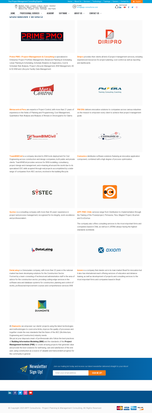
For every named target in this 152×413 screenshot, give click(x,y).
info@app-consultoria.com (87, 7)
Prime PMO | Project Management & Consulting (32, 56)
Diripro (80, 56)
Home (70, 1)
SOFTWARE (63, 13)
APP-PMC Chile (84, 212)
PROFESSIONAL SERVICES (29, 13)
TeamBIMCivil (16, 156)
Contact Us (125, 1)
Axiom (80, 270)
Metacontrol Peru (18, 109)
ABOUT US (78, 13)
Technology (96, 1)
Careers (115, 1)
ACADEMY (50, 13)
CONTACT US (94, 13)
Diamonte (16, 326)
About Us (77, 1)
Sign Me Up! (97, 372)
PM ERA (81, 109)
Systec (13, 212)
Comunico (82, 156)
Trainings (106, 1)
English (137, 1)
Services (87, 1)
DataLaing (14, 270)
